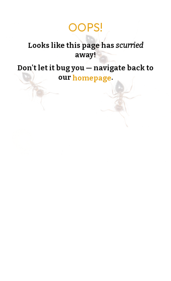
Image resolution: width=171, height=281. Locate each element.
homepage (91, 77)
